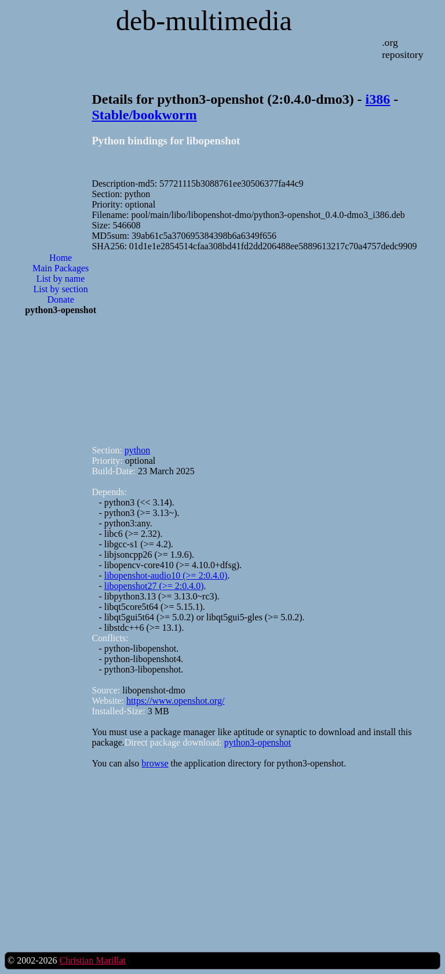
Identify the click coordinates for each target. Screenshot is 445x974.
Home (60, 258)
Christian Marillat (92, 960)
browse (154, 763)
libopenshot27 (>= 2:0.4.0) (154, 586)
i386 (378, 99)
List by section (61, 289)
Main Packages (60, 268)
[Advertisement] (60, 510)
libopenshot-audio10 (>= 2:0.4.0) (166, 575)
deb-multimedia (204, 20)
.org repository (402, 48)
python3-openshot (257, 742)
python (137, 450)
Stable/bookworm (144, 114)
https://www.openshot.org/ (175, 701)
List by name (61, 279)
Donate (61, 299)
